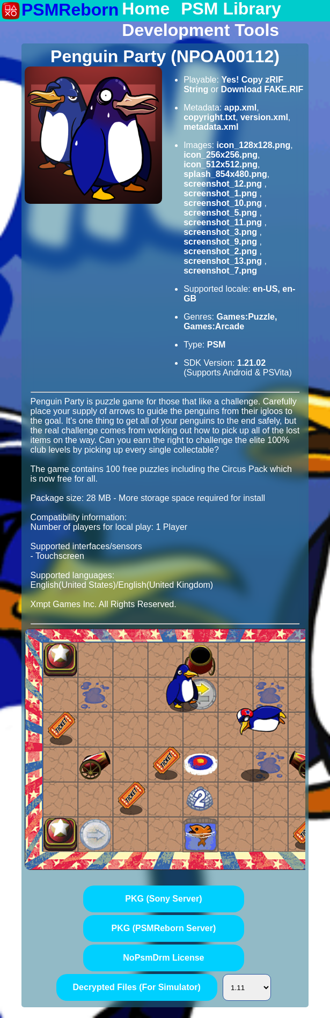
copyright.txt (210, 117)
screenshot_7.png (220, 270)
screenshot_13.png (224, 260)
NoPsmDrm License (163, 957)
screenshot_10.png (224, 203)
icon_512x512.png (221, 164)
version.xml (264, 117)
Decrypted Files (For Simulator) (137, 987)
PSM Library (231, 9)
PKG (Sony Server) (163, 898)
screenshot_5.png (221, 212)
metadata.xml (211, 126)
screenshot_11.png (224, 222)
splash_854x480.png (225, 174)
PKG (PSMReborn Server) (164, 928)
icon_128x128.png (253, 145)
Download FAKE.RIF (262, 89)
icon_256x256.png (221, 154)
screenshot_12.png (224, 183)
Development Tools (200, 30)
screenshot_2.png (221, 251)
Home (146, 9)
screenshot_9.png (221, 241)
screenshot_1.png (221, 193)
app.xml (240, 107)
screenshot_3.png (221, 232)
